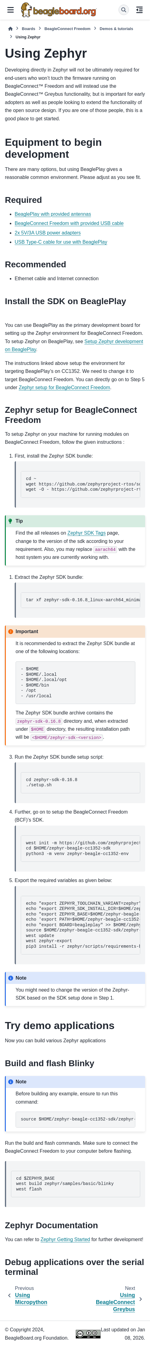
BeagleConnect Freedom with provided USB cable (69, 223)
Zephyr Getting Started (65, 1239)
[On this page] (139, 10)
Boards (28, 28)
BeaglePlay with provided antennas (53, 214)
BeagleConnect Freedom (67, 28)
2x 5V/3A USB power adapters (48, 232)
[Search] (124, 10)
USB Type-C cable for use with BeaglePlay (61, 242)
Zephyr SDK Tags (87, 533)
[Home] (10, 28)
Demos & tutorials (116, 28)
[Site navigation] (10, 10)
